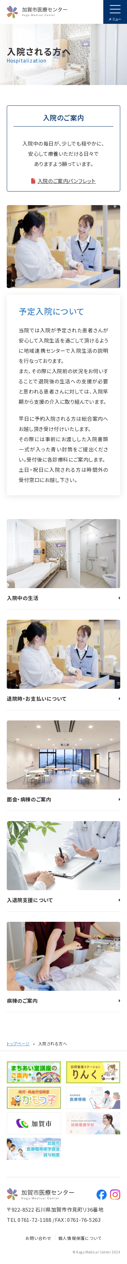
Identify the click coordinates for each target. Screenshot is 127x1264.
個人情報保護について (80, 1238)
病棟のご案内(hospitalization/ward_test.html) (63, 967)
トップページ (18, 1043)
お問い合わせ (38, 1238)
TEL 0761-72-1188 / (31, 1219)
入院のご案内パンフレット (67, 180)
